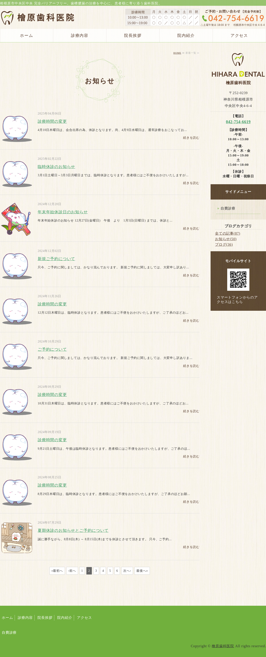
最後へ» (142, 570)
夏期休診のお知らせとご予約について (73, 530)
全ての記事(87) (227, 233)
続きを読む (191, 137)
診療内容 (79, 35)
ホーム (26, 35)
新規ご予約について (56, 259)
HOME (177, 52)
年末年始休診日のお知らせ (63, 212)
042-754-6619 (238, 122)
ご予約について (52, 349)
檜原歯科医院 (223, 646)
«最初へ (57, 570)
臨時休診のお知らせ (56, 166)
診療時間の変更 (52, 121)
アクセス (239, 35)
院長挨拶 (133, 35)
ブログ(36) (224, 244)
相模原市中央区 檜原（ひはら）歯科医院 (37, 15)
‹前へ (72, 570)
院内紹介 (186, 35)
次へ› (127, 570)
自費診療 (228, 208)
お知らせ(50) (226, 239)
